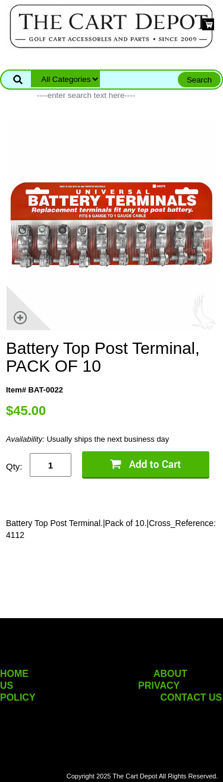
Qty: (14, 466)
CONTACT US (191, 697)
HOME (14, 674)
